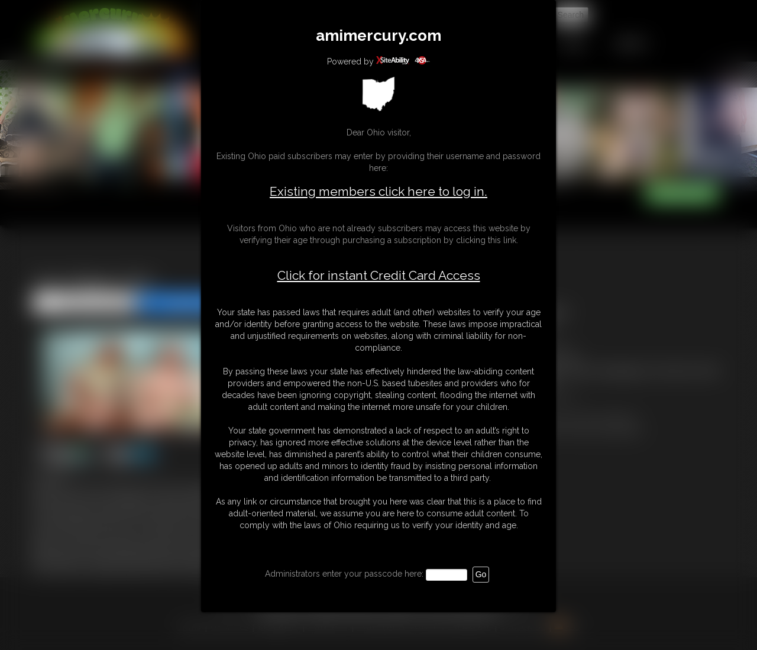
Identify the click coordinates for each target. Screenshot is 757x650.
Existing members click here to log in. (378, 191)
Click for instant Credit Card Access (378, 276)
